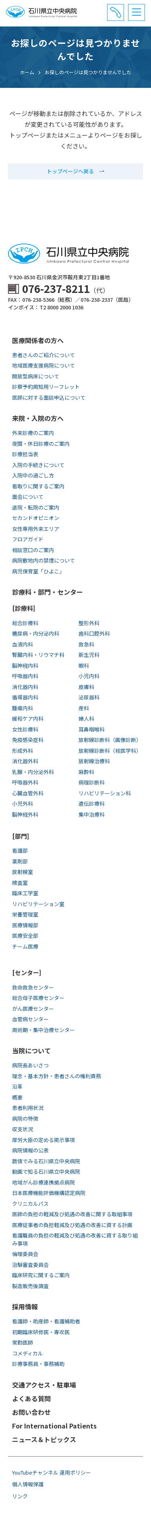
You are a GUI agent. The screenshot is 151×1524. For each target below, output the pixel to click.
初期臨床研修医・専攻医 (41, 1332)
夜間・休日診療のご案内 (41, 443)
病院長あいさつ (30, 1065)
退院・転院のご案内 (35, 507)
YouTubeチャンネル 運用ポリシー (51, 1472)
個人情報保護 (27, 1484)
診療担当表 (25, 454)
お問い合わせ (31, 1412)
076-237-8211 (56, 288)
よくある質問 (31, 1398)
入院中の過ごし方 (33, 475)
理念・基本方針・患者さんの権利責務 (56, 1076)
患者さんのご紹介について (43, 355)
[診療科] (23, 608)
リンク (20, 1496)
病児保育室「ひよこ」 (38, 571)
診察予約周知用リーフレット (46, 386)
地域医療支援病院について (43, 365)
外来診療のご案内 (33, 433)
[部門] (20, 836)
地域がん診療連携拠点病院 (43, 1182)
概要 (17, 1097)
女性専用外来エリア (35, 528)
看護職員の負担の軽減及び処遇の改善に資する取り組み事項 (75, 1239)
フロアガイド (27, 539)
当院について (31, 1050)
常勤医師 (22, 1342)
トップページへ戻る (70, 171)
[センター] (26, 972)
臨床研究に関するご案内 (41, 1275)
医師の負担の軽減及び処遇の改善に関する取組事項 (72, 1214)
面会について (27, 496)
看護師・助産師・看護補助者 (46, 1321)
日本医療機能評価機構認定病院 (48, 1193)
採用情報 (25, 1306)
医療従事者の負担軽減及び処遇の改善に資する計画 (72, 1225)
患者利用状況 (27, 1108)
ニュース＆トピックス (44, 1439)
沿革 (17, 1086)
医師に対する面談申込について (48, 397)
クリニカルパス (30, 1203)
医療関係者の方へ (38, 340)
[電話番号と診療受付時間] (115, 12)
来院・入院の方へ (38, 418)
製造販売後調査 (30, 1286)
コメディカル (27, 1353)
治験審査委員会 (30, 1264)
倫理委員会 (25, 1254)
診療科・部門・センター (47, 592)
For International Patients (54, 1426)
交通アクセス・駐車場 (44, 1385)
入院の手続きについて (38, 465)
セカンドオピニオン (35, 518)
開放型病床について (35, 376)
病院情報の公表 (30, 1150)
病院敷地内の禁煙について (43, 560)
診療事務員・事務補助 (38, 1364)
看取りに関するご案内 (38, 486)
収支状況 (22, 1129)
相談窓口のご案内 (33, 550)
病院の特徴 (25, 1118)
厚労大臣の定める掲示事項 (43, 1140)
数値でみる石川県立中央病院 (46, 1161)
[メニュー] (136, 12)
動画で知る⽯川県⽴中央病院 (46, 1171)
